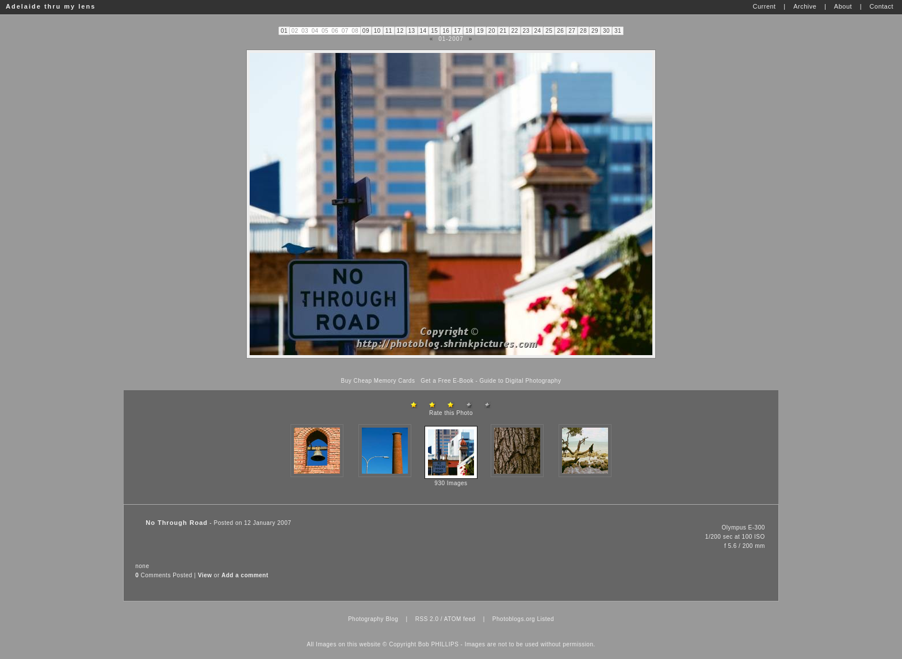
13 (411, 31)
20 (491, 31)
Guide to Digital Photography (520, 381)
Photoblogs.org (513, 619)
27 (571, 31)
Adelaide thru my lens (50, 6)
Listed (545, 619)
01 (284, 31)
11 (388, 31)
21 (503, 31)
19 (480, 31)
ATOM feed (460, 619)
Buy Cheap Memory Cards (378, 381)
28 (583, 31)
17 (457, 31)
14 (422, 31)
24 (537, 31)
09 (365, 31)
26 (560, 31)
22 (514, 31)
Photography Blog (373, 619)
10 (377, 31)
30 (606, 31)
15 (434, 31)
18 (468, 31)
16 (445, 31)
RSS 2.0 (427, 619)
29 (594, 31)
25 (548, 31)
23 (526, 31)
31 (617, 31)
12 (400, 31)
